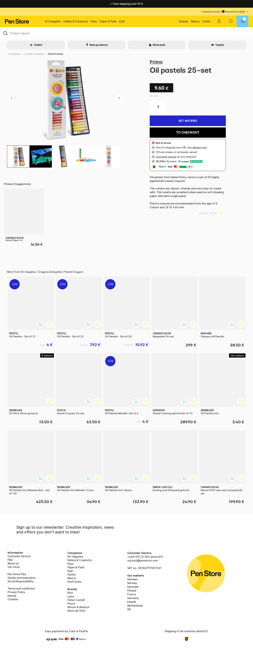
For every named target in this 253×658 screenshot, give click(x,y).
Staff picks (74, 581)
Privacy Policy (16, 592)
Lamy (70, 596)
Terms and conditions (21, 588)
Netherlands (135, 605)
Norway (132, 583)
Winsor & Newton (78, 607)
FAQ (10, 559)
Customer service (211, 11)
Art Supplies (53, 21)
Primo (156, 61)
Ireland (131, 602)
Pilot (70, 592)
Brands (183, 21)
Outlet (206, 21)
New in (195, 21)
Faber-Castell (76, 600)
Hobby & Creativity (75, 21)
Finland (131, 590)
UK (129, 609)
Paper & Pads (108, 21)
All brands (158, 44)
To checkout (187, 132)
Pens (94, 21)
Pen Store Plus (17, 574)
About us (13, 563)
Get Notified (187, 120)
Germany (133, 598)
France (131, 594)
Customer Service (19, 556)
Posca (71, 603)
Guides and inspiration (22, 577)
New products (98, 44)
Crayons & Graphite (34, 54)
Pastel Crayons (55, 54)
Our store (14, 567)
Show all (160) (76, 610)
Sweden (132, 579)
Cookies (13, 599)
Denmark (133, 586)
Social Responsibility (21, 581)
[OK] (126, 33)
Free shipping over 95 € (126, 3)
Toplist (219, 44)
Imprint (12, 595)
